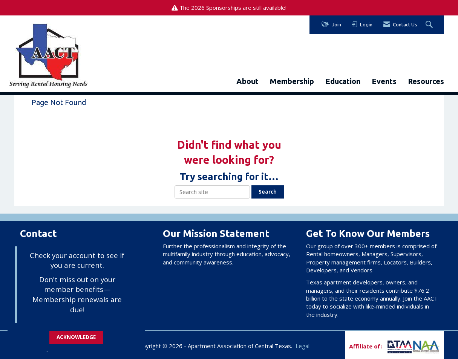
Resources (426, 81)
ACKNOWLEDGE (76, 337)
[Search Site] (430, 25)
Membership (292, 81)
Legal (302, 346)
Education (342, 81)
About (247, 81)
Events (384, 81)
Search (268, 191)
